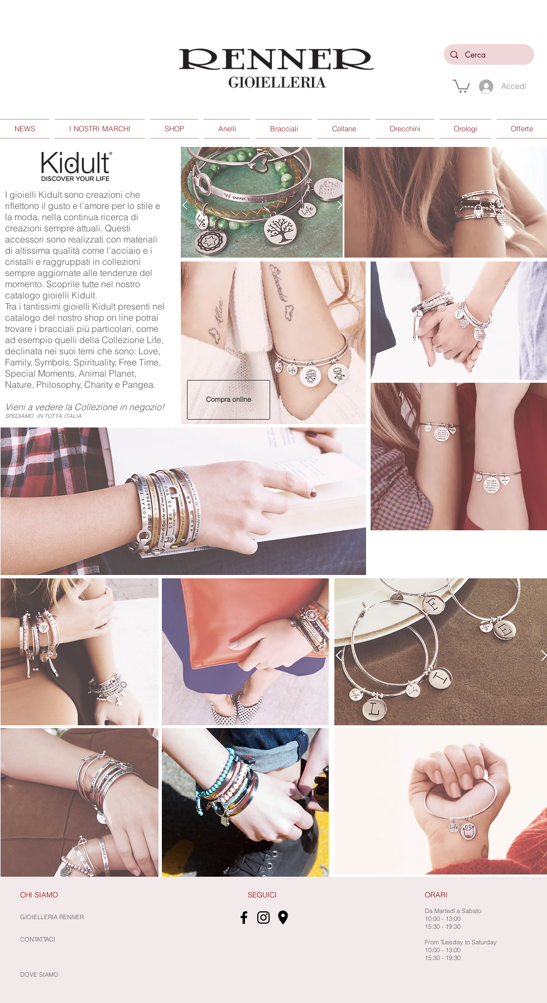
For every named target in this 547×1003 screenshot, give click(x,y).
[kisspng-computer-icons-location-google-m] (283, 917)
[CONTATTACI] (39, 940)
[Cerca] (488, 54)
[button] (461, 85)
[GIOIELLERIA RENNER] (86, 917)
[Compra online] (228, 400)
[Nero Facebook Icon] (244, 917)
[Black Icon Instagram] (263, 917)
